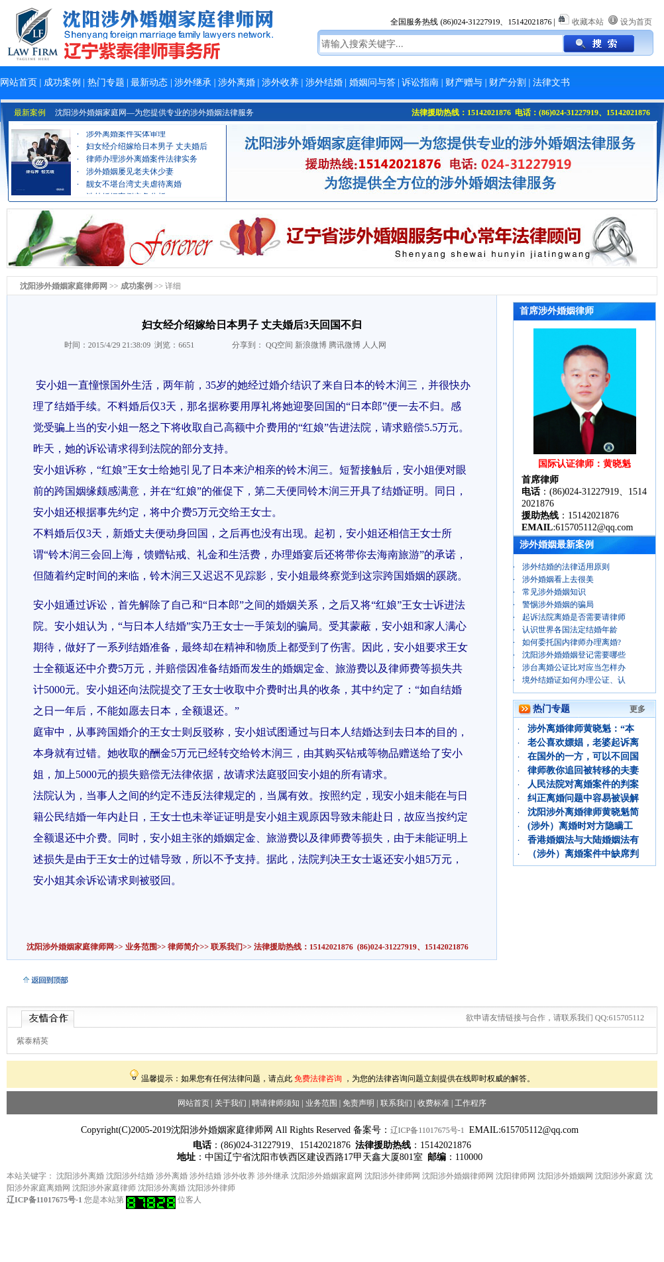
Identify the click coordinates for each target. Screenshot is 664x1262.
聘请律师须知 (276, 1103)
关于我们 (231, 1103)
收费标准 (433, 1103)
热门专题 (106, 82)
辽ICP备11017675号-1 (427, 1130)
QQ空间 (279, 345)
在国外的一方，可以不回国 (583, 756)
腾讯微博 (344, 345)
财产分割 (507, 82)
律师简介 (183, 946)
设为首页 (636, 21)
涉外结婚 (324, 82)
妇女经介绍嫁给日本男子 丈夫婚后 (146, 157)
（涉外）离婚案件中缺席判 (583, 854)
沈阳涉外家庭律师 (104, 1187)
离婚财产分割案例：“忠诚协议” (141, 131)
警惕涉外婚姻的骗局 (558, 604)
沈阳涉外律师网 (392, 1176)
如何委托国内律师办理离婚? (571, 642)
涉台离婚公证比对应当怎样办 (574, 667)
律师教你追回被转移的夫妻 (583, 770)
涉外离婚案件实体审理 (126, 144)
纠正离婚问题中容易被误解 (583, 798)
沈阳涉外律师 (211, 1187)
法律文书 (551, 82)
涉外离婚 (236, 82)
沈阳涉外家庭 (619, 1176)
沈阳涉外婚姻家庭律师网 (70, 946)
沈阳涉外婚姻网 (565, 1176)
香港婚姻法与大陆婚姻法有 (583, 840)
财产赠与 (463, 82)
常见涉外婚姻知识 (554, 592)
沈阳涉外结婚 (130, 1176)
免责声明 (358, 1103)
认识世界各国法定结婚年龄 (570, 629)
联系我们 (226, 946)
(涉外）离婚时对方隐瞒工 (580, 826)
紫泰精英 (32, 1040)
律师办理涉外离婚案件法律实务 (141, 169)
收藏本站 (588, 21)
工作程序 (470, 1103)
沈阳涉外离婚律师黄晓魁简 (583, 812)
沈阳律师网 (515, 1176)
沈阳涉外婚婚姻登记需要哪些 (574, 654)
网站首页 (18, 82)
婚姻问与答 (372, 82)
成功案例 (62, 82)
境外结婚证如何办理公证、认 (574, 680)
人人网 (374, 345)
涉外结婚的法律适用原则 (566, 566)
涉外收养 (280, 82)
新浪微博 (311, 345)
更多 (637, 709)
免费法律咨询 (318, 1078)
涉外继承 (192, 82)
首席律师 (540, 480)
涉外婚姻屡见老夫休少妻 (130, 182)
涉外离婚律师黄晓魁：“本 (580, 729)
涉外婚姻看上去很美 (558, 579)
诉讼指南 (420, 82)
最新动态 (149, 82)
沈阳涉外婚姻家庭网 (326, 1176)
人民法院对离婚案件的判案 (583, 784)
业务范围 (141, 946)
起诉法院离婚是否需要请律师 (574, 617)
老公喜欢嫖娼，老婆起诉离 (583, 743)
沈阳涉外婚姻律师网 (458, 1176)
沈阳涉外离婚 (80, 1176)
